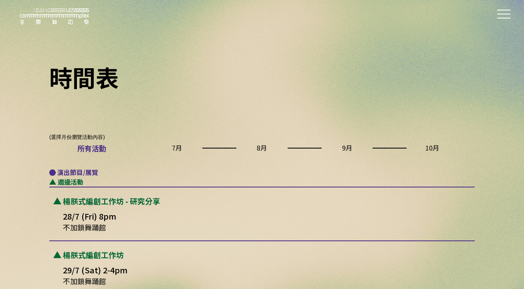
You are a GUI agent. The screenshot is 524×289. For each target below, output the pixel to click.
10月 (432, 148)
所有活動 (91, 148)
